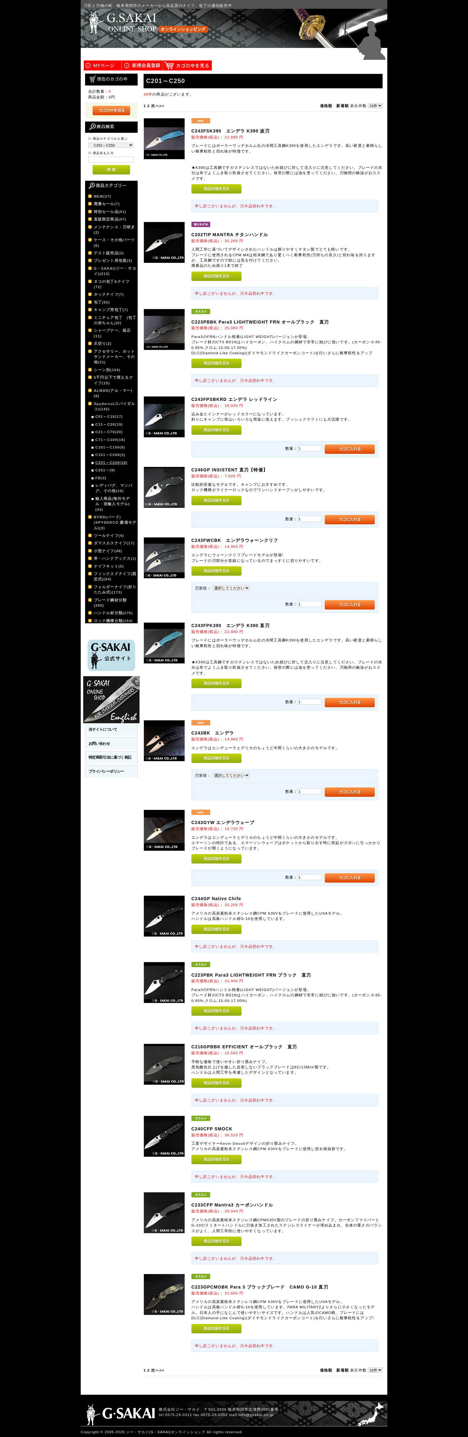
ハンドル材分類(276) (113, 613)
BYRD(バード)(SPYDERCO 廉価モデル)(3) (115, 522)
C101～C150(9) (110, 447)
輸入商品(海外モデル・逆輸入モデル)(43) (112, 503)
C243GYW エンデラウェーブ (222, 822)
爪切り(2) (103, 343)
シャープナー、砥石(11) (112, 333)
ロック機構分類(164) (113, 621)
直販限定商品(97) (110, 219)
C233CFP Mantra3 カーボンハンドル (232, 1204)
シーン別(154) (107, 370)
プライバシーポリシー (106, 771)
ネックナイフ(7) (109, 294)
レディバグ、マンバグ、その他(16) (113, 488)
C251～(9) (105, 470)
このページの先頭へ (368, 1432)
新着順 (342, 106)
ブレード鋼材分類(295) (110, 602)
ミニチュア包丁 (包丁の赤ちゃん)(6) (115, 320)
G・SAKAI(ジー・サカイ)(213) (115, 271)
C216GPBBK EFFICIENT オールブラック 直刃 (244, 1046)
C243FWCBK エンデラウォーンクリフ (234, 540)
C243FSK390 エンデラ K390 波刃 (230, 130)
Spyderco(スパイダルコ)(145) (114, 406)
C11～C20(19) (109, 424)
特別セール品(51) (110, 212)
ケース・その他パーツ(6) (114, 242)
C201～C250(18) (111, 462)
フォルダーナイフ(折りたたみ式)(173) (115, 589)
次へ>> (157, 106)
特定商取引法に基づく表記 (110, 757)
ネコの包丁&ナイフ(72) (112, 284)
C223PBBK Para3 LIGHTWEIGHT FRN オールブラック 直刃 (260, 321)
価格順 (326, 106)
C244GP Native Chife (216, 898)
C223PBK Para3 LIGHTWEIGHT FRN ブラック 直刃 (251, 975)
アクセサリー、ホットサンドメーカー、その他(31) (114, 356)
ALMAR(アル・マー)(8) (113, 393)
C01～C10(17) (109, 416)
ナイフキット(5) (109, 566)
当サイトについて (103, 729)
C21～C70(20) (109, 432)
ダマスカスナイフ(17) (114, 543)
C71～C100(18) (110, 440)
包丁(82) (102, 302)
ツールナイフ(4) (109, 535)
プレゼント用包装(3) (113, 260)
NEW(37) (102, 196)
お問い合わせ (99, 743)
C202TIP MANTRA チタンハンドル (229, 234)
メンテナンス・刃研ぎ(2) (114, 229)
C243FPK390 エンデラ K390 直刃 (230, 625)
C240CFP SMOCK (212, 1128)
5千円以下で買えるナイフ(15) (113, 380)
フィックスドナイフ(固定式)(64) (115, 576)
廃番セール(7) (107, 204)
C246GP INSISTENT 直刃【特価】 (229, 469)
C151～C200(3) (110, 455)
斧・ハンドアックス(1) (115, 558)
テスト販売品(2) (109, 253)
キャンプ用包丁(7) (111, 310)
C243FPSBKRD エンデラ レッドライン (234, 399)
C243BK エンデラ (212, 732)
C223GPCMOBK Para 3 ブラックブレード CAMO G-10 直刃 (259, 1286)
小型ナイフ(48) (108, 551)
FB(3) (100, 478)
